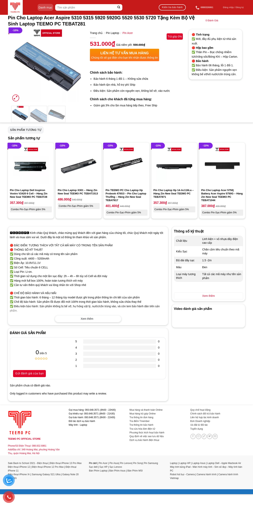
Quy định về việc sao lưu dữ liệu (146, 436)
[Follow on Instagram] (198, 436)
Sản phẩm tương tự (25, 129)
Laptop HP (185, 463)
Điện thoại (42, 463)
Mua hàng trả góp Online (142, 413)
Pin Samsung (151, 463)
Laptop (173, 463)
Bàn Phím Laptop (98, 470)
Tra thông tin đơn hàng (141, 417)
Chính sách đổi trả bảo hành (205, 413)
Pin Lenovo (126, 463)
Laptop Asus (198, 463)
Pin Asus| (115, 463)
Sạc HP (103, 467)
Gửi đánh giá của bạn (29, 373)
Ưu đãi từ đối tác (199, 425)
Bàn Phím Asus (117, 470)
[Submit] (118, 7)
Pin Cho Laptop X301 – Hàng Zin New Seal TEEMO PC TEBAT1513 (78, 192)
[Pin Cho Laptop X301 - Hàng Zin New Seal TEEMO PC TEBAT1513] (79, 166)
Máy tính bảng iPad (180, 467)
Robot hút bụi (177, 474)
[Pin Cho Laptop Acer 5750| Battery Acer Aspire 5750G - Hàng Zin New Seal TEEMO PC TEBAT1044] (222, 166)
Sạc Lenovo (115, 467)
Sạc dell (93, 467)
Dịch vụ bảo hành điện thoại (144, 440)
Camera (190, 474)
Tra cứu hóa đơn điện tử (142, 428)
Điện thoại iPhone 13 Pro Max (66, 463)
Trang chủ (96, 33)
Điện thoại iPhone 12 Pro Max (48, 467)
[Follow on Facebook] (193, 436)
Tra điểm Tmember (139, 421)
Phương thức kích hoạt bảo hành (146, 432)
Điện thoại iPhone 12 (19, 467)
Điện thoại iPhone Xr (19, 474)
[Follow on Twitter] (209, 436)
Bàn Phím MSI (135, 470)
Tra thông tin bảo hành (141, 425)
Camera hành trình (206, 474)
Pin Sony (138, 463)
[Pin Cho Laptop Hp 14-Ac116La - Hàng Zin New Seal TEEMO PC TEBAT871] (174, 166)
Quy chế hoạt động (200, 410)
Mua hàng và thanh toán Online (145, 410)
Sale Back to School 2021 (21, 463)
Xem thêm (87, 318)
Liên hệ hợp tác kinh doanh (204, 417)
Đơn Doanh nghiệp (200, 421)
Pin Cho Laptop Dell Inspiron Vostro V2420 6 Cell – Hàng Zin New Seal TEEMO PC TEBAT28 (28, 193)
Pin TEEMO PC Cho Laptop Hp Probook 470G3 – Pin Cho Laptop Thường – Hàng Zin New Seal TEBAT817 (126, 195)
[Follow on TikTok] (204, 436)
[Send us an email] (215, 436)
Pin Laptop (112, 33)
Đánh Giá (212, 20)
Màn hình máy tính (202, 467)
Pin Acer (128, 33)
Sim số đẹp (220, 467)
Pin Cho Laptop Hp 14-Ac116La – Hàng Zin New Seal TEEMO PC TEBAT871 (173, 193)
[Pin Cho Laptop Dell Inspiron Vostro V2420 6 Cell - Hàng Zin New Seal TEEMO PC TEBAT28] (31, 166)
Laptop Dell (213, 463)
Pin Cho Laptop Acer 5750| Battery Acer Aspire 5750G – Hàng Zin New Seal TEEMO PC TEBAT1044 (222, 195)
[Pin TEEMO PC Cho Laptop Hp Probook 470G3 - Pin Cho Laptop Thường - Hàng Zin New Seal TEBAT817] (126, 166)
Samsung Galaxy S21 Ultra (46, 474)
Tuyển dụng (196, 428)
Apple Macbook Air (231, 463)
